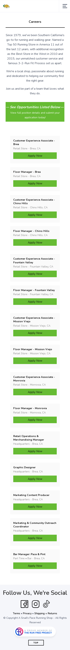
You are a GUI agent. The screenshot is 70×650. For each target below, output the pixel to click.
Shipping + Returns (45, 613)
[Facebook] (24, 604)
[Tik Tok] (46, 604)
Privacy (27, 613)
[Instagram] (35, 604)
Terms (16, 613)
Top (35, 642)
